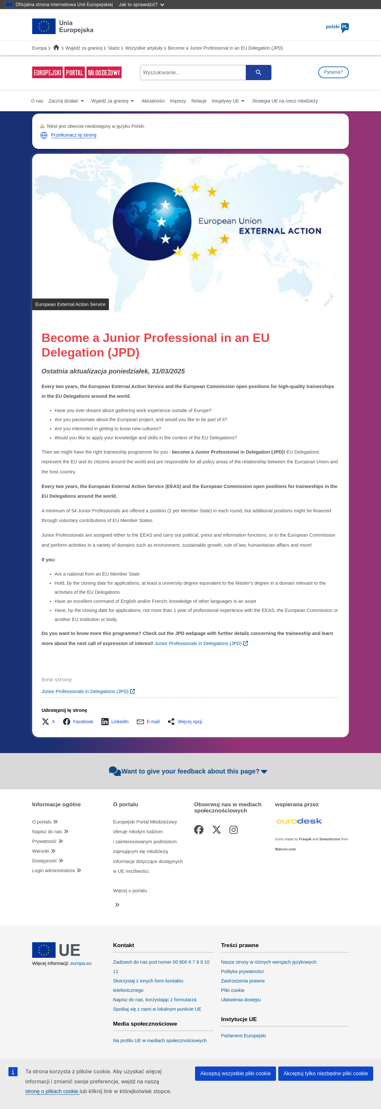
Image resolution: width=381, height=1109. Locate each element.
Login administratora (53, 870)
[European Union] (63, 956)
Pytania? (333, 72)
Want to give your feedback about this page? (189, 771)
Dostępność (44, 860)
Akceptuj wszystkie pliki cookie (235, 1073)
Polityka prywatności (242, 971)
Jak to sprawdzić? (141, 4)
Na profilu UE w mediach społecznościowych (160, 1040)
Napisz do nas (47, 831)
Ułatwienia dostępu (241, 999)
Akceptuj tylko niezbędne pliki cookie (325, 1073)
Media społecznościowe (145, 1024)
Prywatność (44, 841)
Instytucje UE (239, 1019)
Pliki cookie (233, 990)
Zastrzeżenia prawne (243, 980)
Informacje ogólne (56, 804)
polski (337, 26)
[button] (44, 135)
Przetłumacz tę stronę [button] (74, 135)
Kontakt (123, 945)
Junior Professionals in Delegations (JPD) (85, 691)
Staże (114, 48)
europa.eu (80, 963)
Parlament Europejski (243, 1035)
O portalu (42, 821)
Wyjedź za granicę (83, 48)
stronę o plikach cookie (52, 1091)
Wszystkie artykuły (144, 48)
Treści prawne (240, 945)
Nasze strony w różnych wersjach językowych (268, 962)
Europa (39, 48)
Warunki (40, 851)
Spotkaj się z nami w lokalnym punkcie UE (157, 1009)
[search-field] (204, 72)
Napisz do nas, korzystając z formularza (154, 999)
